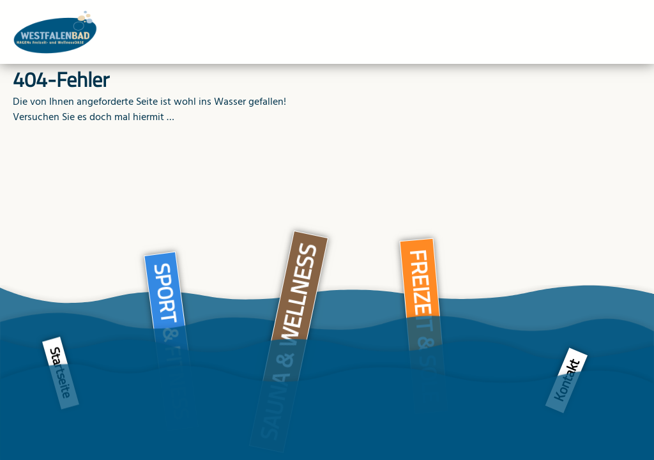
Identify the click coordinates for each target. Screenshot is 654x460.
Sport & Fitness (171, 341)
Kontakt (566, 380)
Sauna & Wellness (288, 342)
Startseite (61, 373)
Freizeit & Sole (425, 326)
